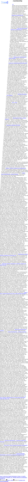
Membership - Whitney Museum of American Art (11, 15)
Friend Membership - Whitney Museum (17, 331)
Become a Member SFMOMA (13, 125)
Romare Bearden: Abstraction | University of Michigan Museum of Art (12, 454)
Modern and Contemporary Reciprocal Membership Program (13, 57)
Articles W (2, 478)
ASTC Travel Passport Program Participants (15, 445)
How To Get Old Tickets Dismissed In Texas (10, 476)
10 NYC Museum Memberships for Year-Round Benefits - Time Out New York (13, 397)
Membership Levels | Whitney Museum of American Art (14, 255)
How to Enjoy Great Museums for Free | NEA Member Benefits (13, 293)
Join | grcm (14, 102)
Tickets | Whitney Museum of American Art (15, 168)
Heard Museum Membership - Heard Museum (12, 173)
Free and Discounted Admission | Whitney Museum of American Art (13, 29)
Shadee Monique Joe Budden (20, 477)
